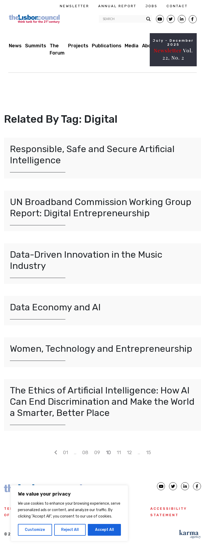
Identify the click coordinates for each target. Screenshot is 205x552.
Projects (78, 46)
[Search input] (123, 19)
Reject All (70, 529)
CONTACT (177, 6)
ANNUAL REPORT (117, 6)
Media (132, 46)
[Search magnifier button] (148, 19)
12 (129, 453)
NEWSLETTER (74, 6)
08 (85, 453)
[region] (69, 513)
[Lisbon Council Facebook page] (193, 19)
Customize (35, 529)
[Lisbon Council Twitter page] (171, 19)
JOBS (151, 6)
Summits (35, 46)
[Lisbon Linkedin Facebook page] (182, 19)
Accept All (104, 529)
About (149, 46)
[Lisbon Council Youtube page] (160, 19)
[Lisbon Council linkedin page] (185, 486)
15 (148, 453)
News (15, 46)
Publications (106, 46)
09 (97, 453)
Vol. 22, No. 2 (173, 54)
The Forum (57, 49)
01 (65, 453)
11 (119, 453)
